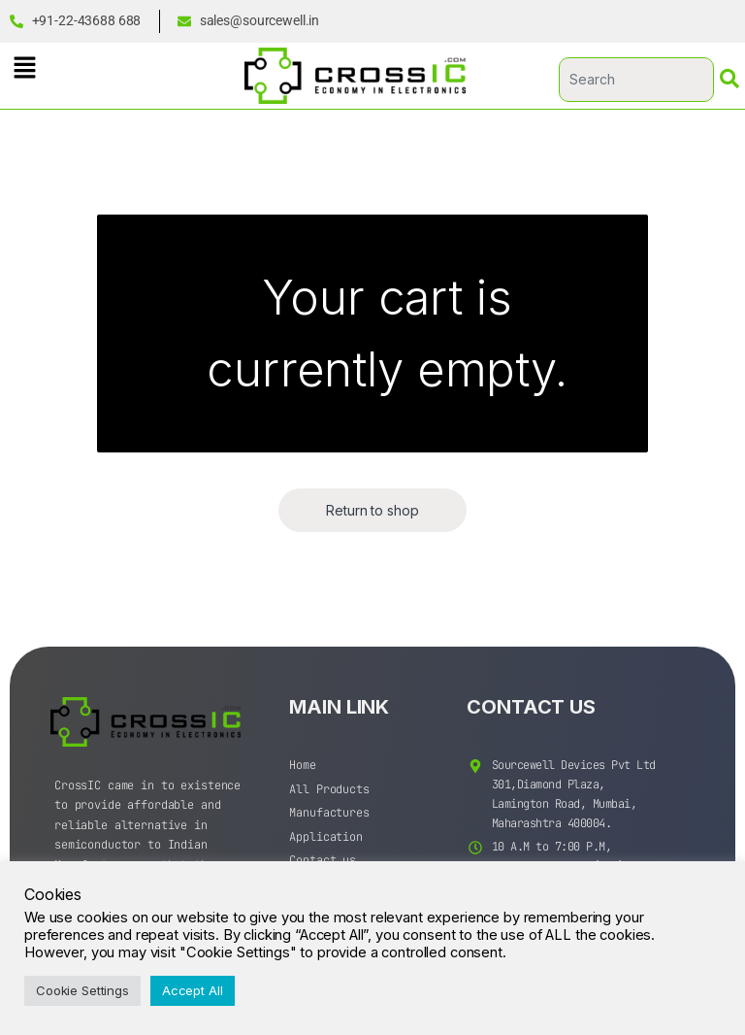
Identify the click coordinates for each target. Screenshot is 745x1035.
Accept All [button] (192, 990)
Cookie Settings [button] (82, 990)
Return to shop (372, 510)
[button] (24, 67)
